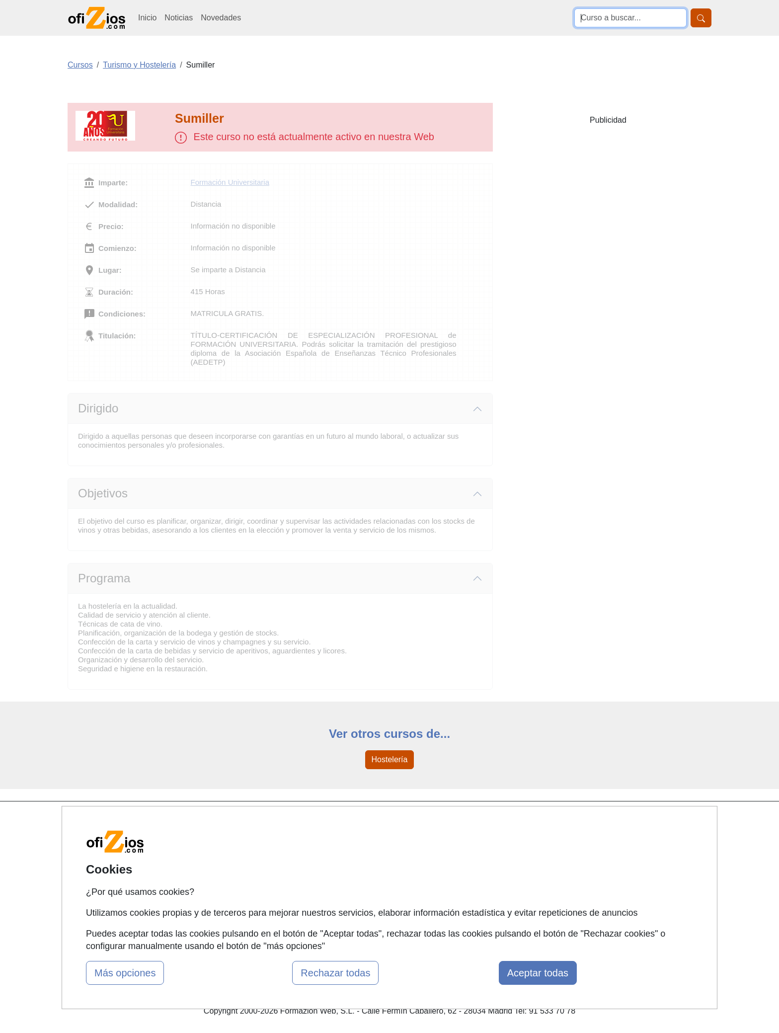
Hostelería (390, 759)
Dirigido (98, 408)
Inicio (147, 17)
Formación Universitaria (230, 182)
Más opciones (125, 972)
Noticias (178, 17)
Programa (104, 578)
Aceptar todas (537, 972)
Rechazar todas (335, 972)
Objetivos (103, 493)
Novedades (221, 17)
